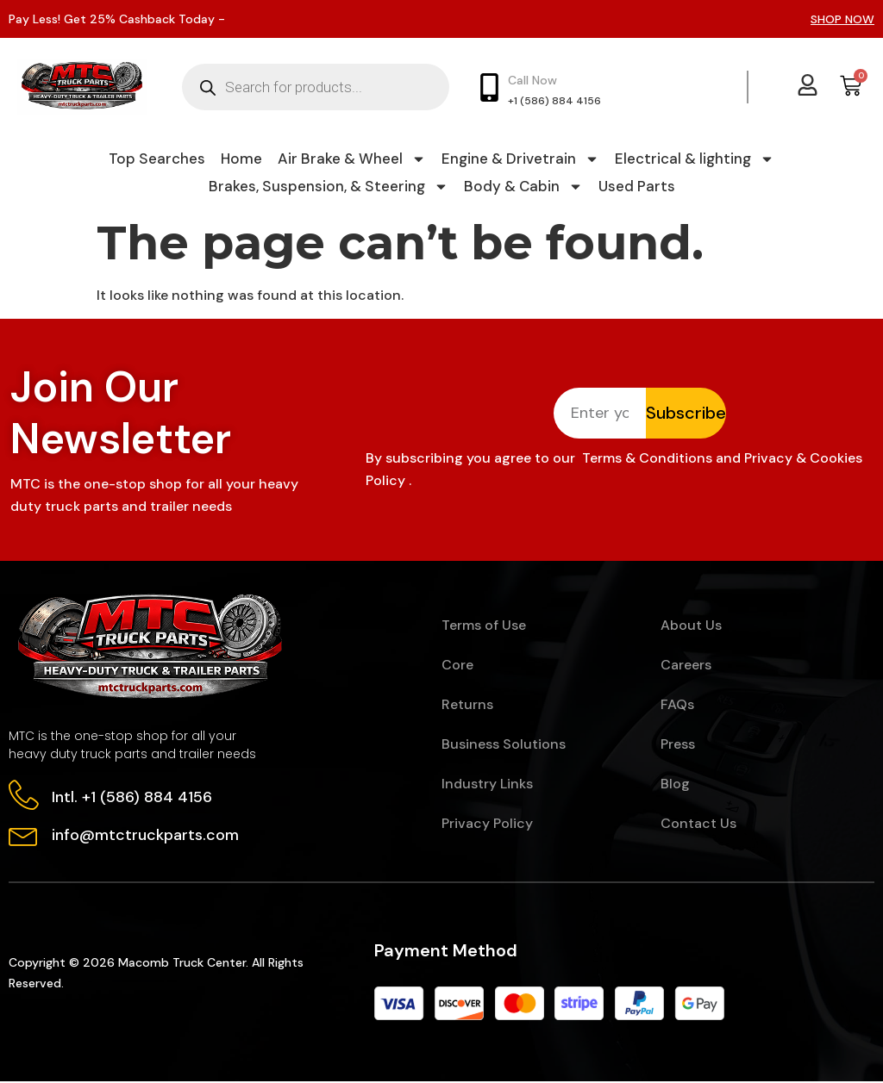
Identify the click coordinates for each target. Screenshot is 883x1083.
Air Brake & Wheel (352, 158)
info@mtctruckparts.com (145, 836)
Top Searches (157, 158)
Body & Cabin (523, 186)
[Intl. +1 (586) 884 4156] (24, 796)
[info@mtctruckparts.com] (24, 835)
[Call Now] (489, 87)
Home (241, 158)
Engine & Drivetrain (520, 158)
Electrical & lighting (694, 158)
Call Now (532, 80)
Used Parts (636, 186)
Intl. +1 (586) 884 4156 (132, 797)
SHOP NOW (842, 19)
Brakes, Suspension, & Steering (328, 186)
